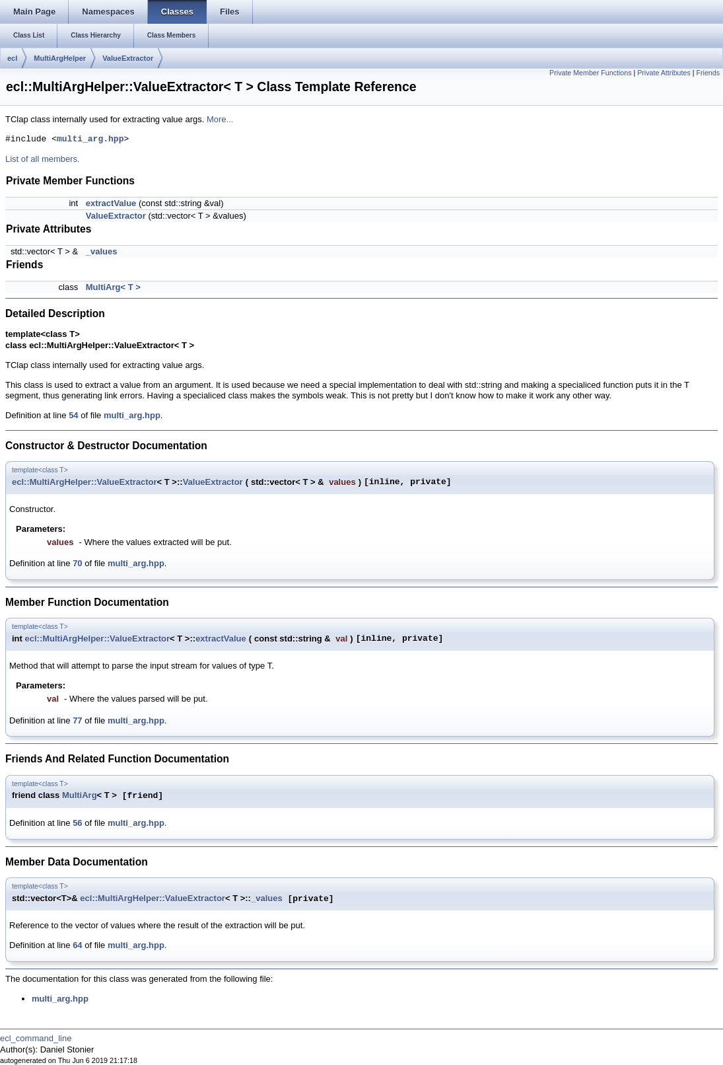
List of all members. (42, 159)
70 (77, 563)
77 (77, 720)
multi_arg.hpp (90, 139)
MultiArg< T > (113, 287)
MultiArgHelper (60, 58)
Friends (708, 73)
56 (77, 823)
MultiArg (79, 796)
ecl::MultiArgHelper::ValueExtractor (84, 482)
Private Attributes (664, 73)
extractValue (111, 203)
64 (77, 945)
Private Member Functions (590, 73)
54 (73, 415)
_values (102, 251)
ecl (12, 58)
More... (220, 119)
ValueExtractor (127, 58)
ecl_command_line (35, 1038)
